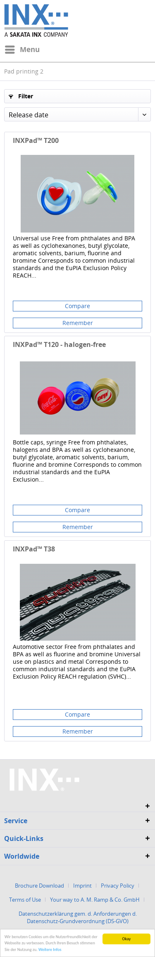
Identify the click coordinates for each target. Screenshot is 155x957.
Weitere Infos (49, 950)
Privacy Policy (117, 885)
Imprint (82, 885)
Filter (21, 96)
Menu (22, 48)
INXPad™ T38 (34, 549)
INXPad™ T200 (36, 140)
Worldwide (21, 856)
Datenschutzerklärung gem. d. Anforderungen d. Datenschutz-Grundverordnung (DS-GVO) (78, 917)
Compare (77, 306)
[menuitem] (22, 49)
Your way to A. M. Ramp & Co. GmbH (95, 899)
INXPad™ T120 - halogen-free (59, 344)
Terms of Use (25, 899)
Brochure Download (39, 885)
